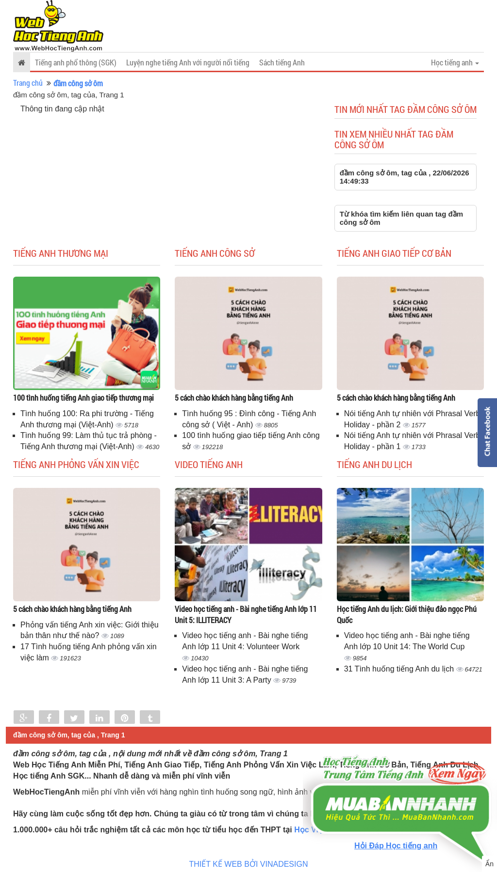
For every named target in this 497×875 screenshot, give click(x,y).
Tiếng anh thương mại (60, 253)
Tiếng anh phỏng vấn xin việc (76, 464)
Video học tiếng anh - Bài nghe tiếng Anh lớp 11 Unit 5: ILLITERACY (246, 614)
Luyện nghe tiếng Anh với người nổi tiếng (187, 62)
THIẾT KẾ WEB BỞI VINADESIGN (248, 864)
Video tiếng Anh (209, 464)
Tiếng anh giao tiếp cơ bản (394, 253)
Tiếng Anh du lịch (374, 464)
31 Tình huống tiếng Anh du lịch (400, 669)
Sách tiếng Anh (282, 62)
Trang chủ (28, 83)
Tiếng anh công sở (215, 253)
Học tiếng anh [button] (455, 62)
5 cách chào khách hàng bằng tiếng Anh (234, 397)
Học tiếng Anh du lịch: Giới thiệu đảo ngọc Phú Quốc (407, 614)
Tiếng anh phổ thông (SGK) (75, 62)
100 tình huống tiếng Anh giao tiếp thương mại (83, 397)
